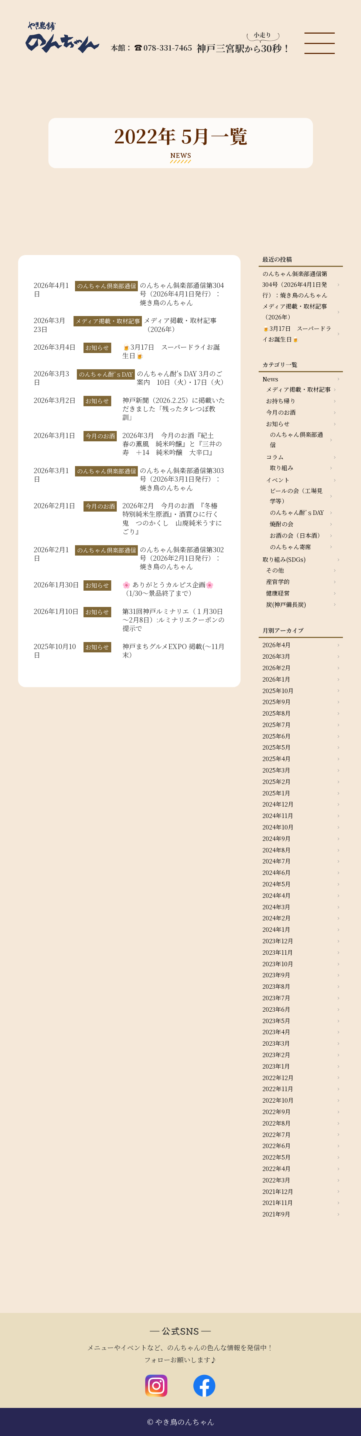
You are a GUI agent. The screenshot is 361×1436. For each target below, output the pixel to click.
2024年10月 (278, 827)
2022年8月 (276, 1123)
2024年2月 (276, 918)
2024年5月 (276, 884)
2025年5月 (276, 747)
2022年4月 (276, 1168)
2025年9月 (276, 701)
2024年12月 (278, 804)
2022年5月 (276, 1157)
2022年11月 (277, 1088)
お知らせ (278, 424)
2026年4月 (276, 645)
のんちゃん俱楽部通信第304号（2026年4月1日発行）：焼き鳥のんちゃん (294, 284)
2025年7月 (276, 724)
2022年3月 (276, 1180)
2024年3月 (276, 907)
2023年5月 (276, 1020)
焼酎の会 (281, 524)
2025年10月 (278, 690)
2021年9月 (276, 1214)
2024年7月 (276, 861)
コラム (275, 457)
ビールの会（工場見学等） (296, 496)
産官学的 (278, 581)
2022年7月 (276, 1134)
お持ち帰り (281, 401)
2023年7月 (276, 998)
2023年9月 (276, 975)
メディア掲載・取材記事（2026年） (294, 311)
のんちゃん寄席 (290, 547)
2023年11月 (277, 952)
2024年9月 (276, 838)
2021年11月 (277, 1202)
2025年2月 (276, 781)
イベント (278, 480)
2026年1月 (276, 679)
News (270, 379)
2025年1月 (276, 793)
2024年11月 (277, 815)
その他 (275, 570)
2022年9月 (276, 1111)
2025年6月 (276, 736)
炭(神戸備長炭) (286, 604)
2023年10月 (277, 964)
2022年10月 (278, 1100)
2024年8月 (276, 850)
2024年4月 (276, 895)
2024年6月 (276, 872)
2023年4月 (276, 1032)
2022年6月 (276, 1145)
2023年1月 (276, 1066)
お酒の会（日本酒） (296, 535)
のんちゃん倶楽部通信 (296, 439)
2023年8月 (276, 986)
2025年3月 (276, 770)
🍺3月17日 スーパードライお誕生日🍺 (296, 333)
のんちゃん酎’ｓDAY (297, 512)
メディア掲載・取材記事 (298, 389)
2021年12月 (277, 1191)
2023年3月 (276, 1043)
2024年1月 (276, 929)
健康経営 (278, 593)
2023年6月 (276, 1009)
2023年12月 (277, 941)
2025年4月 (276, 758)
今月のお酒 (281, 412)
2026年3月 (276, 656)
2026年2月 (276, 667)
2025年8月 (276, 713)
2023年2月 (276, 1054)
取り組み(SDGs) (284, 559)
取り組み (281, 468)
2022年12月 (278, 1077)
